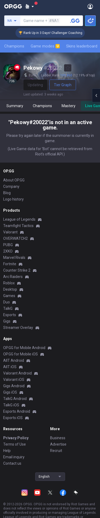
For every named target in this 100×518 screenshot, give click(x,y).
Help (7, 451)
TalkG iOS (11, 405)
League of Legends (19, 219)
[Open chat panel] (96, 95)
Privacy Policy (16, 438)
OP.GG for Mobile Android (24, 348)
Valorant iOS (13, 379)
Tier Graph (62, 85)
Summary (14, 106)
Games (9, 296)
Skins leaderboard (81, 46)
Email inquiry (14, 457)
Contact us (12, 463)
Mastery (68, 106)
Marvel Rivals (14, 257)
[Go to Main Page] (13, 6)
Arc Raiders (13, 277)
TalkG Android (15, 399)
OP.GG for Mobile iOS (20, 354)
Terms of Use (14, 444)
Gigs (6, 321)
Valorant (10, 232)
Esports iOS (13, 418)
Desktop (10, 289)
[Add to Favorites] (67, 68)
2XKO (8, 251)
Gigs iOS (10, 392)
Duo (6, 302)
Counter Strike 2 (16, 270)
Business (57, 438)
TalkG (8, 308)
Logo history (13, 199)
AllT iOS (10, 367)
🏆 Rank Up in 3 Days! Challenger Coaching (54, 33)
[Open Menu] (90, 6)
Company (11, 186)
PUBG (8, 245)
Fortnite (9, 264)
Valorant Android (17, 373)
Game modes (45, 46)
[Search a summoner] (75, 20)
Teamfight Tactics (18, 226)
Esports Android (16, 411)
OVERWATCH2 (15, 238)
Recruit (56, 451)
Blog (7, 193)
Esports (9, 315)
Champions (14, 46)
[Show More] (29, 6)
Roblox (9, 283)
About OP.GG (14, 180)
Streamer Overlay (18, 327)
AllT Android (13, 360)
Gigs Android (14, 386)
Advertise (58, 444)
